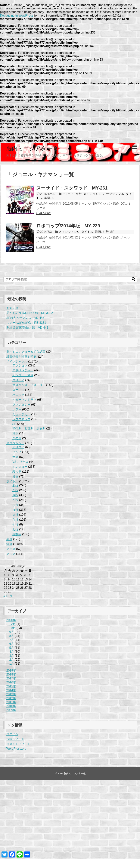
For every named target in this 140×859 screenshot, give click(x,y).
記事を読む (43, 214)
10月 (12, 629)
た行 (15, 501)
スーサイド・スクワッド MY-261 (72, 189)
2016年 (11, 683)
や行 (15, 525)
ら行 (106, 233)
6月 (11, 645)
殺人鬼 (16, 472)
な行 (15, 506)
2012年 (11, 699)
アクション (19, 366)
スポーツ (18, 391)
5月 (11, 648)
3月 (11, 656)
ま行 (15, 515)
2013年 (11, 695)
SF (53, 199)
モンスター (19, 467)
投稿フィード (15, 740)
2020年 (11, 621)
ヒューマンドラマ (24, 400)
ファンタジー (21, 405)
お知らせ (12, 309)
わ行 (15, 530)
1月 (11, 664)
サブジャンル (115, 195)
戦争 (15, 434)
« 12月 (7, 597)
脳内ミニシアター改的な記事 (25, 352)
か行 (15, 491)
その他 (16, 439)
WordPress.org (16, 749)
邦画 (9, 540)
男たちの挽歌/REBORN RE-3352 (29, 314)
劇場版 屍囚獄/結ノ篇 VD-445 (27, 328)
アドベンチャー (22, 371)
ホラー (16, 410)
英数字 (16, 535)
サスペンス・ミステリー (28, 386)
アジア (10, 555)
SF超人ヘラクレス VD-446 (25, 319)
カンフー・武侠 (22, 376)
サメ (15, 458)
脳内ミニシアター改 (32, 149)
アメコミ (68, 195)
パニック (18, 396)
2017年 (11, 679)
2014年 (11, 691)
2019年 (11, 671)
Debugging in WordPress (16, 16)
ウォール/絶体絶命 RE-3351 (26, 323)
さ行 (79, 195)
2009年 (11, 711)
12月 (12, 625)
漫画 (15, 477)
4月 (11, 652)
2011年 (11, 703)
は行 (15, 511)
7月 (11, 641)
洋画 (47, 199)
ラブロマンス (21, 420)
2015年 (11, 687)
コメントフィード (18, 745)
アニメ (10, 550)
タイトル (87, 233)
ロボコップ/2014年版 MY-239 (68, 226)
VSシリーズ (20, 463)
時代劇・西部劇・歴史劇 (28, 429)
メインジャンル (93, 195)
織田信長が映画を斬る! (21, 357)
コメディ (18, 381)
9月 (11, 633)
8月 (11, 637)
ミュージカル (21, 415)
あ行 (15, 486)
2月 (11, 660)
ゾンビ (16, 453)
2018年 (11, 675)
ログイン (12, 735)
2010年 (11, 707)
